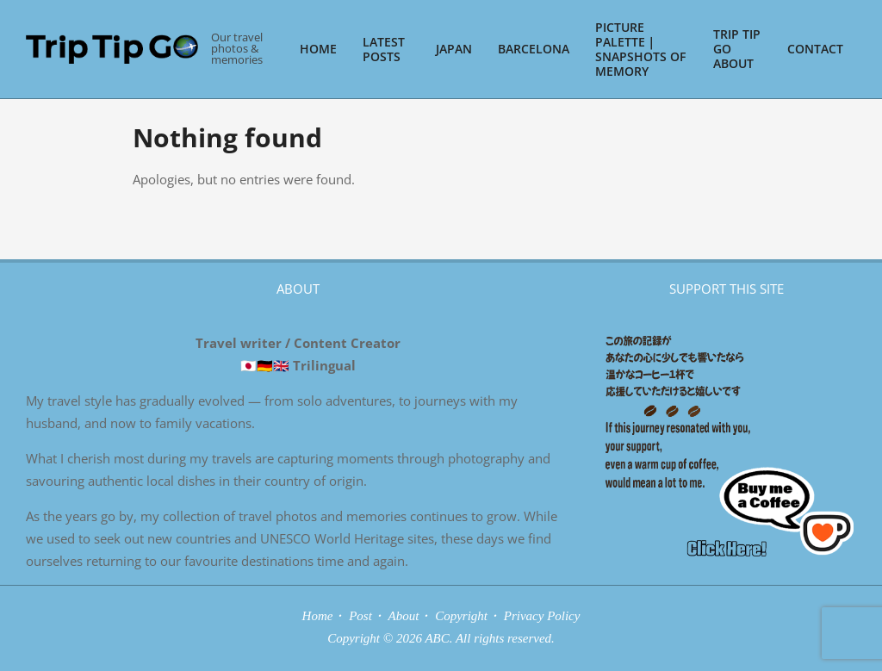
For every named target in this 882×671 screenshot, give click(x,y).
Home (317, 616)
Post (360, 616)
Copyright (461, 616)
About (403, 616)
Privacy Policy (542, 616)
